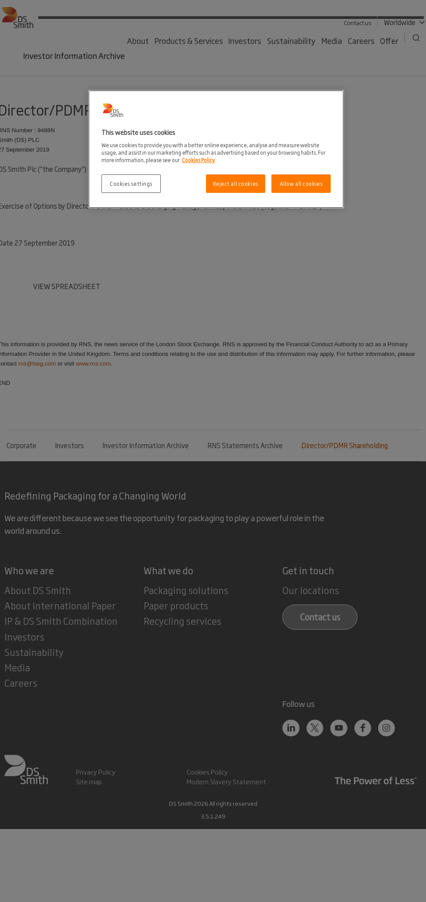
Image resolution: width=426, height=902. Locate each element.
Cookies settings (131, 183)
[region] (216, 149)
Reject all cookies (235, 183)
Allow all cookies (301, 183)
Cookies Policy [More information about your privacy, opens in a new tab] (198, 159)
